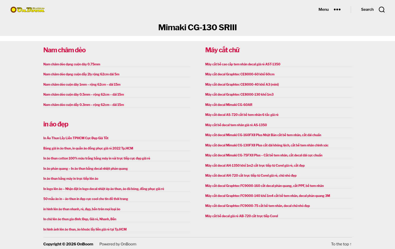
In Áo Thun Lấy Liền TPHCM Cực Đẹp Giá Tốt (75, 138)
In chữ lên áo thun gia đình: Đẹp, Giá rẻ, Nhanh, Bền (78, 218)
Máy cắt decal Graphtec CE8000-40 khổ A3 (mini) (241, 84)
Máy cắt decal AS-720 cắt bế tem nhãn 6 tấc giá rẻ (241, 114)
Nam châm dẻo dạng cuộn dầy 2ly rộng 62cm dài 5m (80, 74)
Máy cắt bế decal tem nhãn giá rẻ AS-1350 (235, 124)
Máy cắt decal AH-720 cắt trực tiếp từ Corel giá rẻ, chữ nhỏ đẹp (249, 174)
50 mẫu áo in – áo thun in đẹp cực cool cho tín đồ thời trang (84, 198)
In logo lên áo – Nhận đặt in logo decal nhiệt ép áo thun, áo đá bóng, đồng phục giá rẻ (102, 188)
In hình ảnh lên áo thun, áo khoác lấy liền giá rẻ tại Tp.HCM (83, 228)
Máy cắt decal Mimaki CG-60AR (228, 104)
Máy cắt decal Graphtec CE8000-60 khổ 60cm (239, 74)
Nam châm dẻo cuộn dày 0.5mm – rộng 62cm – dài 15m (82, 94)
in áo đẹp (55, 123)
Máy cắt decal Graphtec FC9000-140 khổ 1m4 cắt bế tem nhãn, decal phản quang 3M (266, 194)
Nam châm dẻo (64, 50)
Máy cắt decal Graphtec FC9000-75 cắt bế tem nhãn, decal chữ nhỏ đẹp (256, 204)
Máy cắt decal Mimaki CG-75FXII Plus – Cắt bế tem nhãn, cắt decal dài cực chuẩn (262, 154)
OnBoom (85, 242)
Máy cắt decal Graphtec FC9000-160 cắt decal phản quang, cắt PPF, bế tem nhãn (263, 184)
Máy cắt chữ (222, 50)
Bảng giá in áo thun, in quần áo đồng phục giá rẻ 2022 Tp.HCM (87, 148)
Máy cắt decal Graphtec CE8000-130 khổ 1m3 (238, 94)
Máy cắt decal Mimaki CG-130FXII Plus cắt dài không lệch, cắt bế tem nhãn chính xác (265, 144)
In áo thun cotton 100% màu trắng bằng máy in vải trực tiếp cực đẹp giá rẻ (95, 158)
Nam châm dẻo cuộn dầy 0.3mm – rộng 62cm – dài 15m (82, 104)
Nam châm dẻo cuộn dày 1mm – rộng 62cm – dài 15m (80, 84)
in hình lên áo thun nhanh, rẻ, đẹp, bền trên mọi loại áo (80, 208)
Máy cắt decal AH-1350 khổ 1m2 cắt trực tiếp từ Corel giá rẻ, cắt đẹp (253, 164)
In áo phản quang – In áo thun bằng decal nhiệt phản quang (84, 168)
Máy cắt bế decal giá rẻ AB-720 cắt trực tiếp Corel (240, 214)
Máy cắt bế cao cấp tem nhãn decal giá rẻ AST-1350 (241, 64)
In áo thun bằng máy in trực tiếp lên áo (70, 178)
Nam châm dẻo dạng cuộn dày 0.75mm (71, 64)
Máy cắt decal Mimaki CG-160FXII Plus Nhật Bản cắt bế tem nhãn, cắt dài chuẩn (261, 134)
